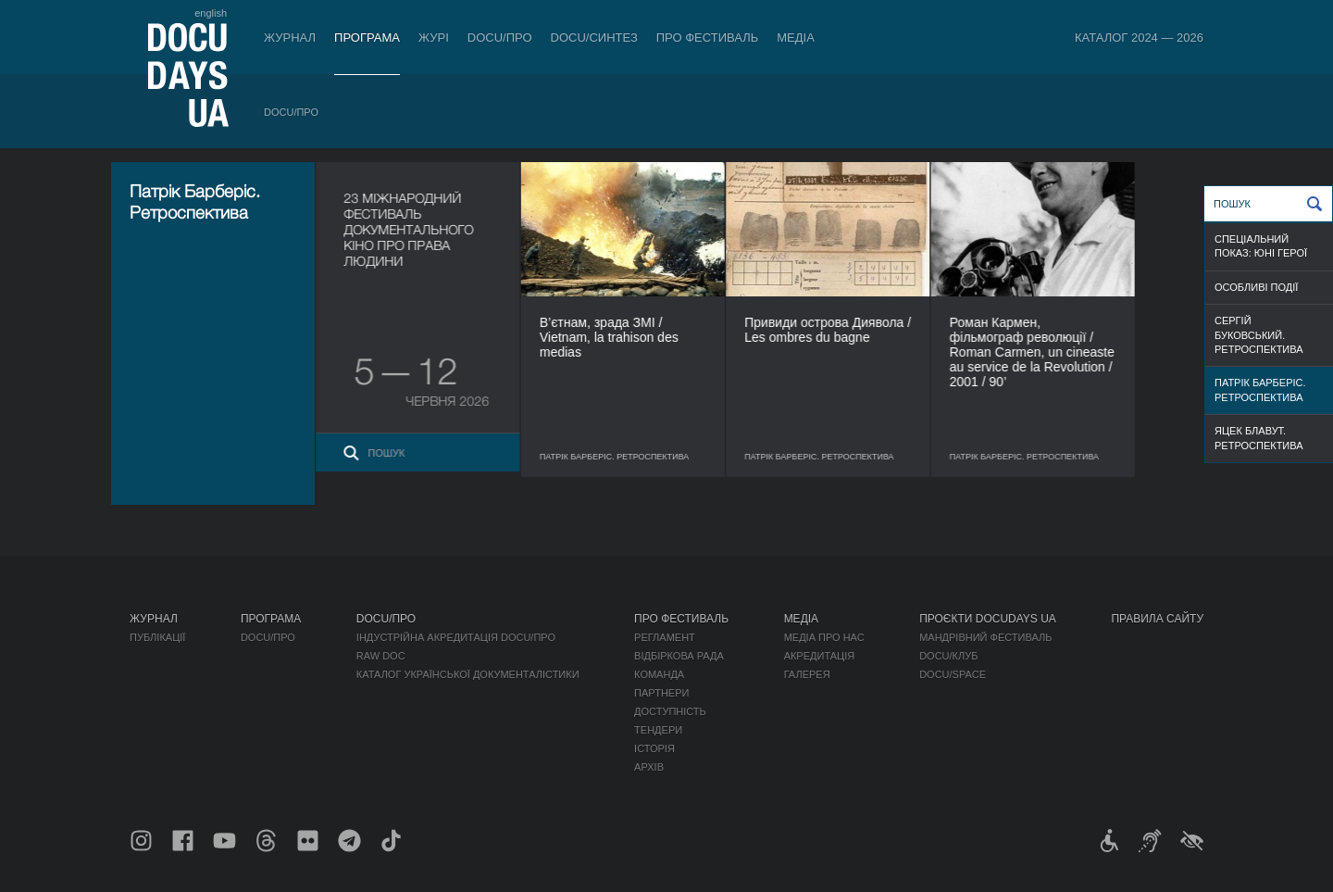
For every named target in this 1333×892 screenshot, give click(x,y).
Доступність (670, 711)
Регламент (664, 637)
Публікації (157, 637)
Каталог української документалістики (467, 674)
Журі (433, 37)
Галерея (807, 674)
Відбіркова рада (679, 655)
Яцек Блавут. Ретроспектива (1259, 437)
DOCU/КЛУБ (948, 655)
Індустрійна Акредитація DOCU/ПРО (455, 637)
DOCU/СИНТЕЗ (594, 37)
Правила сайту (1157, 618)
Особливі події (1256, 287)
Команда (659, 674)
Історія (654, 748)
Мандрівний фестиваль (985, 637)
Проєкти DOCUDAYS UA (987, 618)
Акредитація (819, 655)
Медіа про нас (824, 637)
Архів (649, 767)
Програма (367, 37)
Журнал (290, 37)
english (210, 13)
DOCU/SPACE (952, 674)
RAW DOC (380, 655)
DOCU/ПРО (499, 37)
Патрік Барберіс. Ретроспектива (1260, 389)
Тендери (658, 729)
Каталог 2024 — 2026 (1139, 37)
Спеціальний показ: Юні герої (1261, 245)
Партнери (661, 692)
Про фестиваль (707, 37)
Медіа (796, 37)
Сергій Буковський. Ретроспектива (1259, 335)
